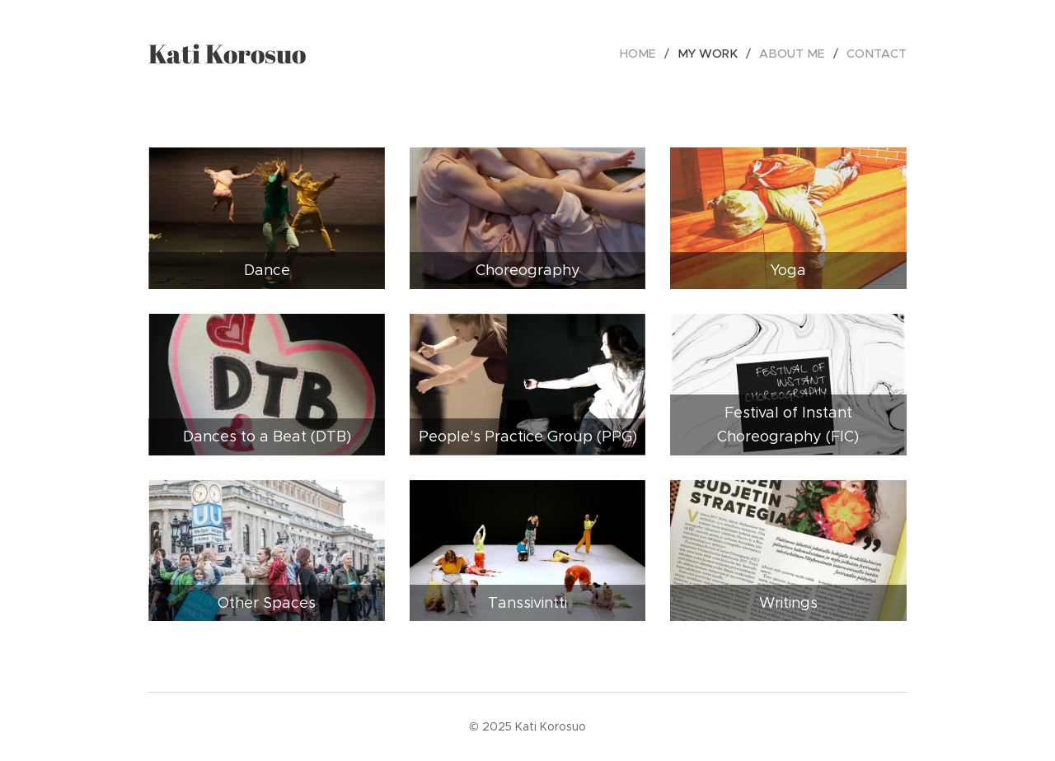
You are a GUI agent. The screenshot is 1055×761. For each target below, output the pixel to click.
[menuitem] (652, 53)
